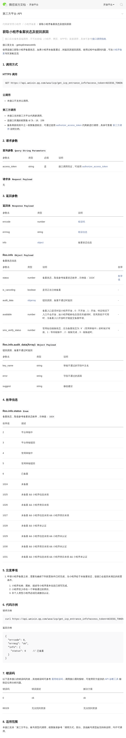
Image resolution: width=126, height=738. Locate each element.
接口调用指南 (99, 39)
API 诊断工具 (111, 679)
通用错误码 (57, 679)
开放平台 (108, 4)
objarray (32, 300)
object (40, 242)
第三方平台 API (12, 13)
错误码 (81, 221)
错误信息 (82, 232)
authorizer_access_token (69, 125)
